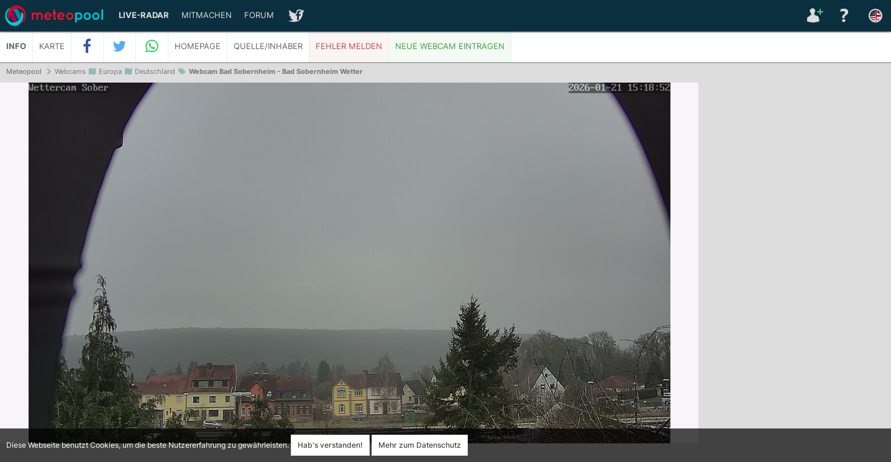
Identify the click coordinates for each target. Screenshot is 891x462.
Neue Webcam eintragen (450, 46)
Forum (259, 15)
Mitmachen (206, 15)
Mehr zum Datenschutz (419, 445)
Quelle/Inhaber (268, 46)
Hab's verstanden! (330, 445)
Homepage (198, 46)
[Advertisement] (794, 273)
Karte (52, 46)
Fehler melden (349, 46)
